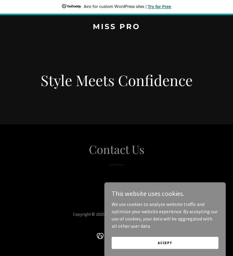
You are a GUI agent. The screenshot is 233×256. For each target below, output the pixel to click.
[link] (116, 27)
